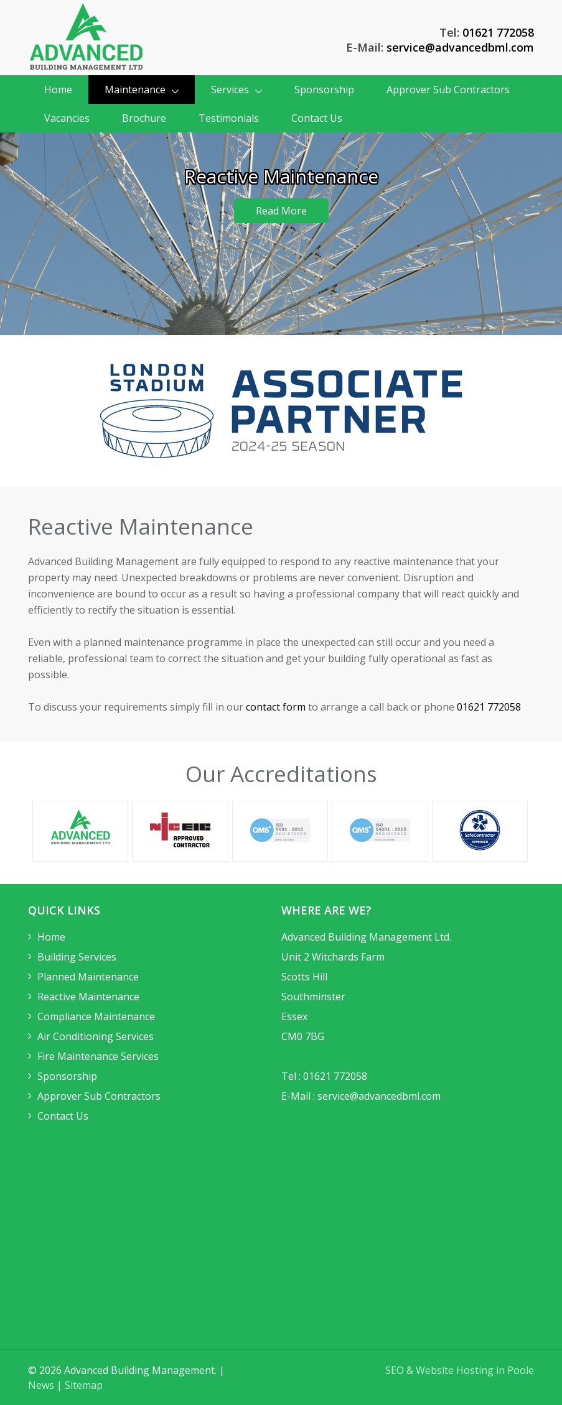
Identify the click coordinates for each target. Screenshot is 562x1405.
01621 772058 (498, 32)
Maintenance (142, 89)
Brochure (144, 118)
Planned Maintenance (88, 977)
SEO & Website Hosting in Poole (459, 1370)
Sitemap (84, 1385)
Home (58, 89)
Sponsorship (324, 89)
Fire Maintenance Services (98, 1056)
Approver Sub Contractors (448, 89)
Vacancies (67, 118)
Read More (281, 211)
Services (236, 89)
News (41, 1385)
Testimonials (229, 118)
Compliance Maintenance (96, 1016)
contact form (276, 707)
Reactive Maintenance (88, 996)
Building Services (76, 957)
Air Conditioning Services (95, 1036)
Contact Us (316, 118)
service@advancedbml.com (460, 47)
